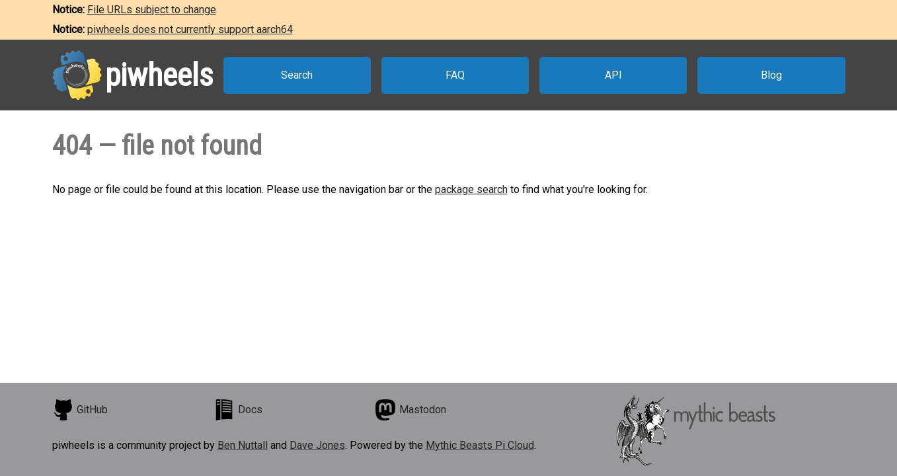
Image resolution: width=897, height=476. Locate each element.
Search (297, 75)
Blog (771, 75)
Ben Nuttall (242, 445)
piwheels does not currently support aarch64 (190, 29)
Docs (238, 409)
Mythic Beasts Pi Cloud (480, 445)
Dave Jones (317, 445)
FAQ (455, 75)
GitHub (80, 409)
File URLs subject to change (151, 9)
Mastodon (410, 409)
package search (471, 189)
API (613, 75)
